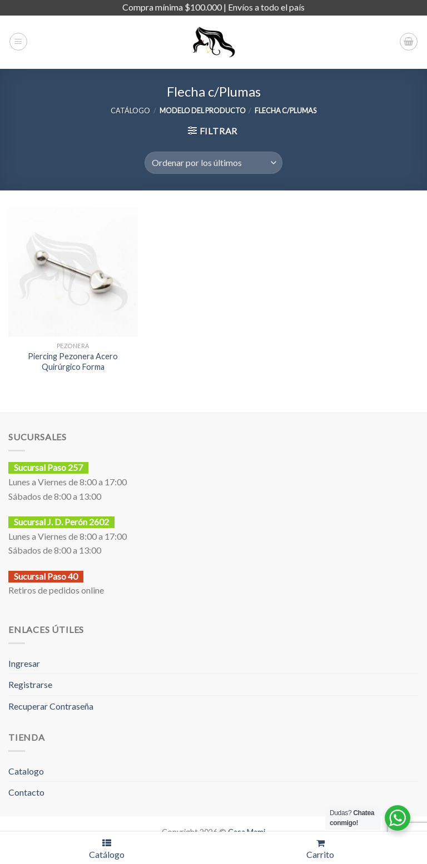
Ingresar (24, 663)
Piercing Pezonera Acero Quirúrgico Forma (73, 361)
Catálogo (107, 849)
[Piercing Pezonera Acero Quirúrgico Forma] (73, 271)
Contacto (26, 792)
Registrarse (30, 684)
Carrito (320, 849)
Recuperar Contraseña (50, 706)
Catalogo (26, 771)
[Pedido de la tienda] (213, 163)
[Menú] (18, 42)
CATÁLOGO (130, 110)
